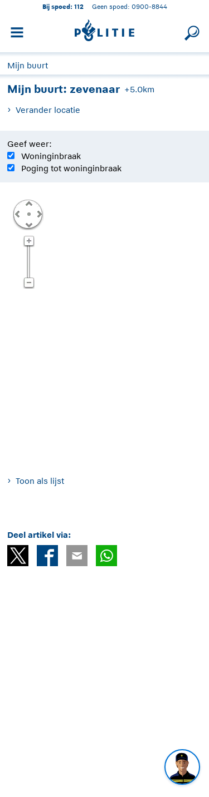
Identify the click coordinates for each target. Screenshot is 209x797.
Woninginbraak (51, 156)
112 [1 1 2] (79, 6)
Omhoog (28, 203)
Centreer (28, 213)
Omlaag (28, 224)
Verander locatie (48, 110)
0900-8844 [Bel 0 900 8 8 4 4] (149, 6)
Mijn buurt (27, 65)
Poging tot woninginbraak (71, 168)
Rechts (38, 213)
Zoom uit (29, 283)
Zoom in (29, 241)
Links (17, 213)
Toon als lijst (40, 481)
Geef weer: (29, 143)
